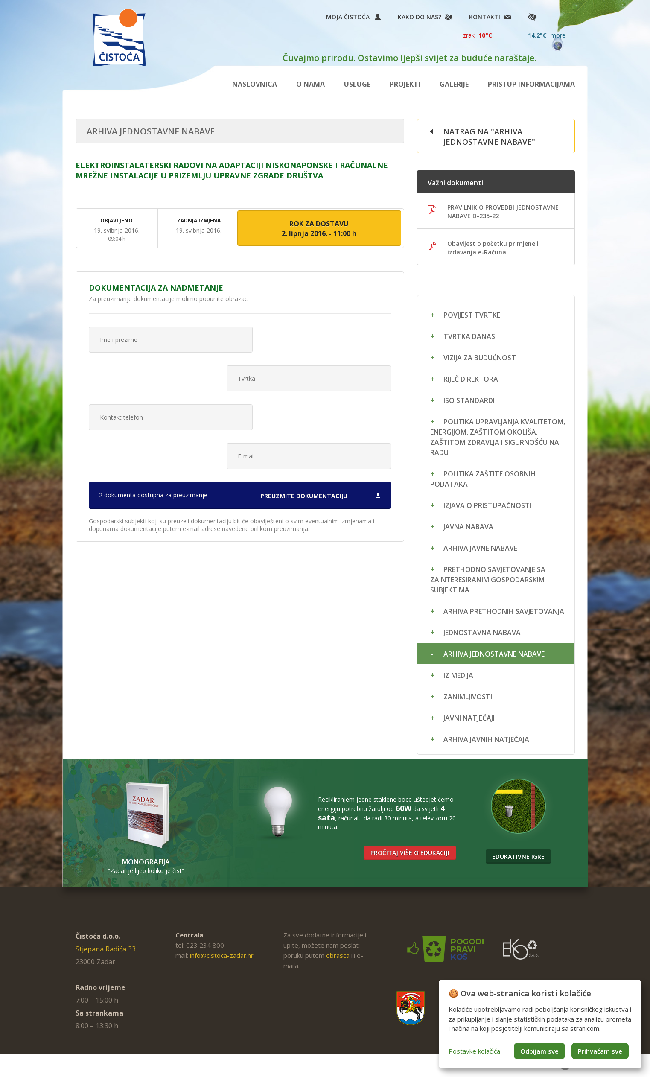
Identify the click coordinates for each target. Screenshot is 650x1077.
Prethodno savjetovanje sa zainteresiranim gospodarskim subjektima (487, 580)
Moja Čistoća (353, 17)
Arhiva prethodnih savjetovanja (503, 611)
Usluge (357, 84)
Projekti (405, 84)
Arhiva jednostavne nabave (494, 654)
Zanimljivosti (467, 696)
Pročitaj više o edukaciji (409, 853)
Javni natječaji (469, 718)
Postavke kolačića (474, 1051)
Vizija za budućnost (479, 357)
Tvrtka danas (469, 336)
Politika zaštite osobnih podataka (483, 479)
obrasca (338, 955)
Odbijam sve (539, 1051)
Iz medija (458, 675)
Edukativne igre (518, 856)
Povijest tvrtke (471, 315)
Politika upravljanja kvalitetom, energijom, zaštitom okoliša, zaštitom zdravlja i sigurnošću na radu (497, 437)
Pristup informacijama (531, 84)
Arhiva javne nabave (480, 548)
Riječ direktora (470, 379)
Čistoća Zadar (119, 37)
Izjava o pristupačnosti (487, 505)
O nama (310, 84)
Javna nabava (468, 526)
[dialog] (540, 1024)
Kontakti (484, 17)
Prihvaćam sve (600, 1051)
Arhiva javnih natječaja (486, 739)
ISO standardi (469, 400)
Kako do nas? (419, 17)
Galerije (454, 84)
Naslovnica (254, 84)
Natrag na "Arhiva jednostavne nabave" (489, 136)
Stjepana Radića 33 (106, 949)
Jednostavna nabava (482, 632)
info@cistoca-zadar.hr (222, 955)
